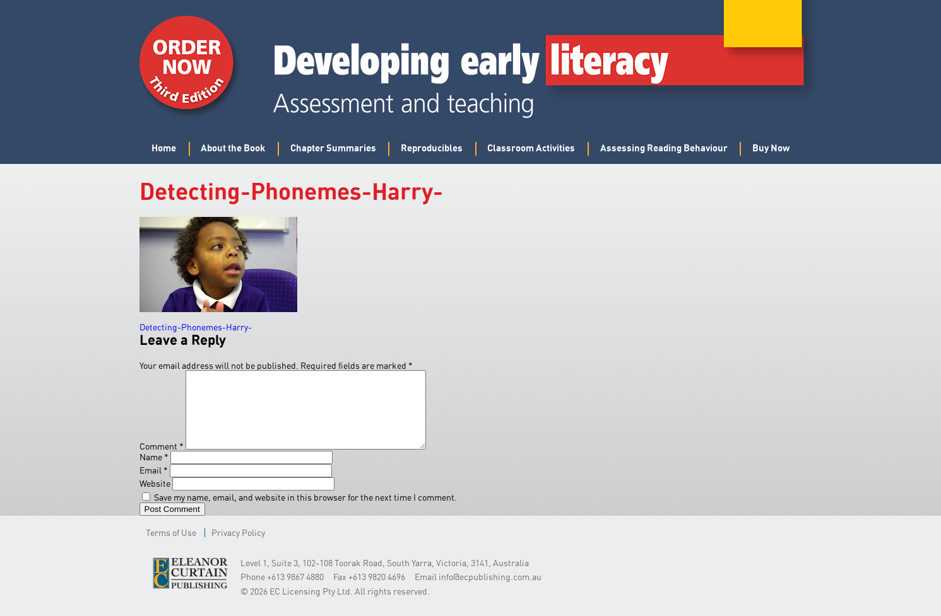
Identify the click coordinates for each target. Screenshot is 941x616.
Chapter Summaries (333, 147)
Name (154, 472)
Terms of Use (171, 547)
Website (154, 498)
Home (163, 147)
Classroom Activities (531, 147)
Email (153, 485)
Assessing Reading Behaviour (664, 147)
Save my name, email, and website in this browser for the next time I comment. (305, 512)
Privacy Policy (238, 547)
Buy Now (771, 147)
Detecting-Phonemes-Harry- (195, 327)
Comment (161, 461)
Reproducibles (432, 147)
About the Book (233, 147)
